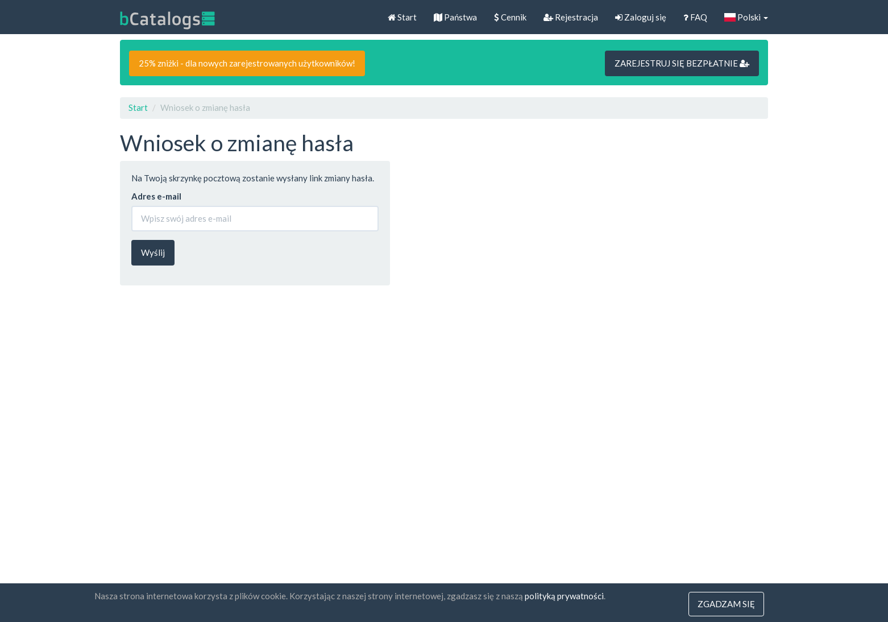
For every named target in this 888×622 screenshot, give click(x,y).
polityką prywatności (564, 596)
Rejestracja (570, 17)
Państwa (455, 17)
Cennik (510, 17)
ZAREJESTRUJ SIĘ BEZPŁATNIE (682, 63)
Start (402, 17)
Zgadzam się (726, 604)
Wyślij (153, 252)
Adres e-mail (156, 196)
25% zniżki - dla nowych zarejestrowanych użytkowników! (247, 63)
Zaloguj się (640, 17)
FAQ (695, 17)
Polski (746, 17)
